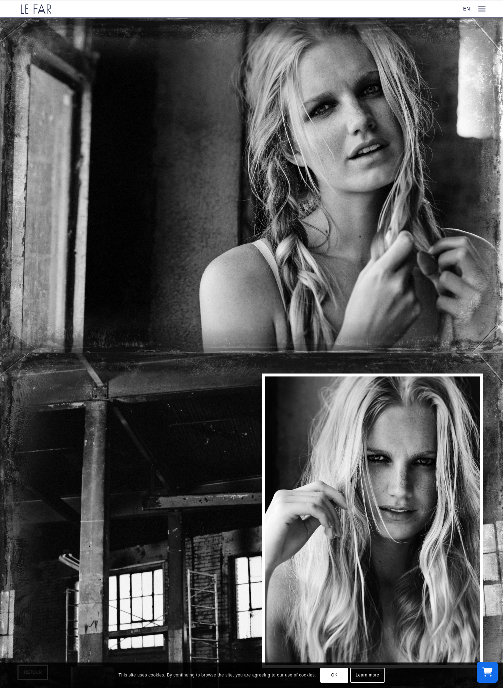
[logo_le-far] (36, 8)
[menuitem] (482, 9)
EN (466, 9)
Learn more (367, 675)
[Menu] (482, 9)
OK (334, 675)
